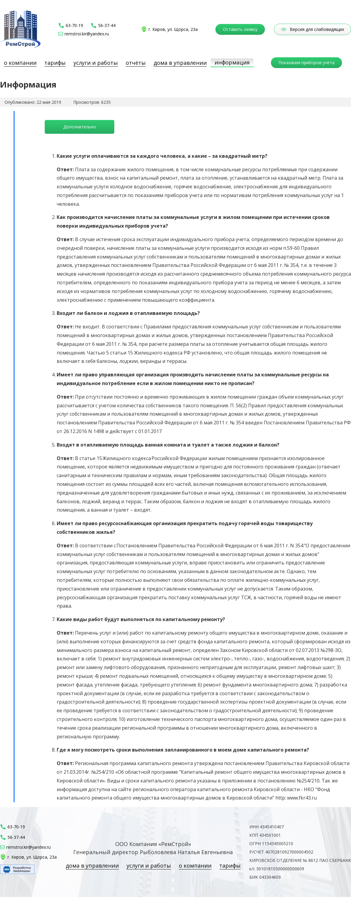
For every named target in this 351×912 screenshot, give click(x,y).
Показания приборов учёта (306, 62)
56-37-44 (107, 25)
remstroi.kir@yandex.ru (86, 34)
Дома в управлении (180, 62)
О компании (20, 62)
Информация (232, 62)
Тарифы (55, 62)
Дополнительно (79, 127)
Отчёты (136, 62)
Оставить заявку (240, 29)
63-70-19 (74, 25)
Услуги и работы (96, 62)
